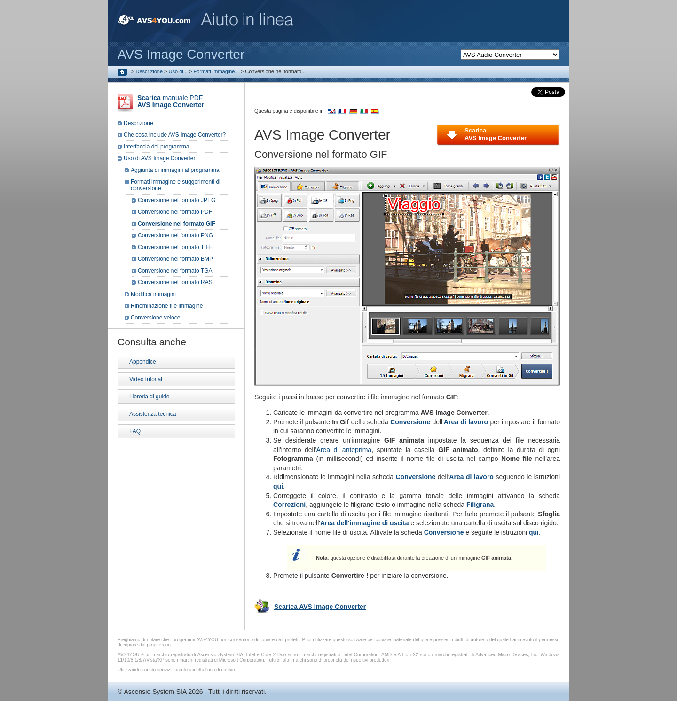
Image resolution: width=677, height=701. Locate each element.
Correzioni (289, 504)
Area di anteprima (343, 449)
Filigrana (480, 504)
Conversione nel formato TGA (175, 270)
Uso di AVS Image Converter (160, 158)
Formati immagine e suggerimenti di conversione (175, 185)
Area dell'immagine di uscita (364, 523)
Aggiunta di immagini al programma (175, 170)
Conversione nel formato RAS (175, 282)
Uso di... (178, 71)
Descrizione (149, 71)
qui (278, 486)
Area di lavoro (466, 422)
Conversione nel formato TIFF (175, 247)
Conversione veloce (155, 317)
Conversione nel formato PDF (175, 212)
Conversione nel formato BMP (175, 259)
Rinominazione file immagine (167, 306)
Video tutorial (145, 379)
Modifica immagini (153, 294)
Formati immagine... (216, 71)
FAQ (135, 431)
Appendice (142, 361)
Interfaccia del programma (156, 146)
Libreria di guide (149, 396)
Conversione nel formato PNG (175, 235)
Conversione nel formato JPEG (176, 200)
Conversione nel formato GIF (176, 223)
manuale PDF (170, 101)
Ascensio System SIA (155, 691)
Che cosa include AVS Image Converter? (175, 135)
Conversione (410, 422)
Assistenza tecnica (152, 414)
